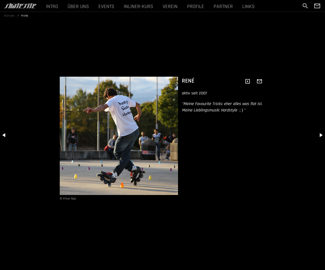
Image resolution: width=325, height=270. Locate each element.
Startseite (9, 16)
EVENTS (106, 6)
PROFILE (195, 6)
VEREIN (170, 6)
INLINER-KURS (138, 6)
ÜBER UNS (78, 6)
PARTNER (223, 6)
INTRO (52, 6)
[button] (4, 135)
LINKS (248, 6)
